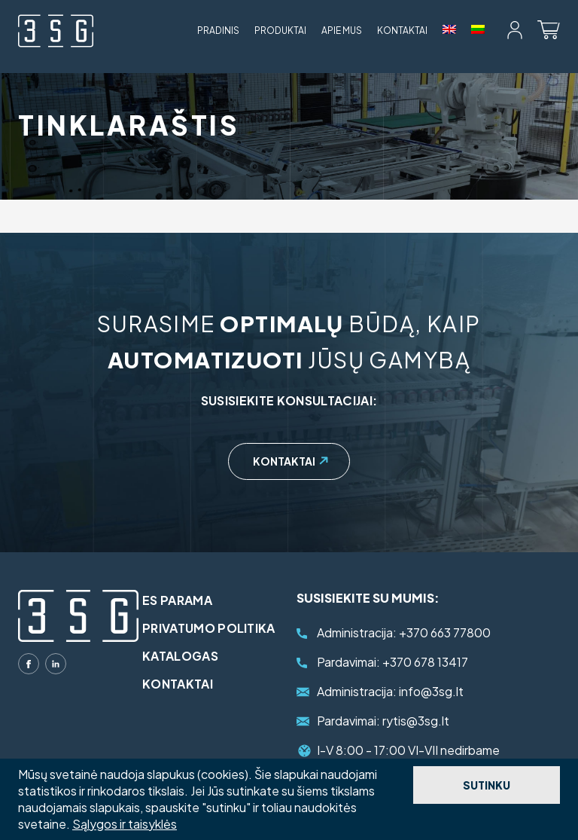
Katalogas (180, 656)
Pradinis (218, 30)
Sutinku (486, 785)
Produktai (280, 30)
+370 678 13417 (392, 662)
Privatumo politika (208, 628)
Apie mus (341, 30)
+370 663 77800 (404, 632)
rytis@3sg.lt (383, 721)
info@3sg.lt (390, 691)
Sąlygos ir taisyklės (124, 824)
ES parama (177, 600)
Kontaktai (402, 30)
